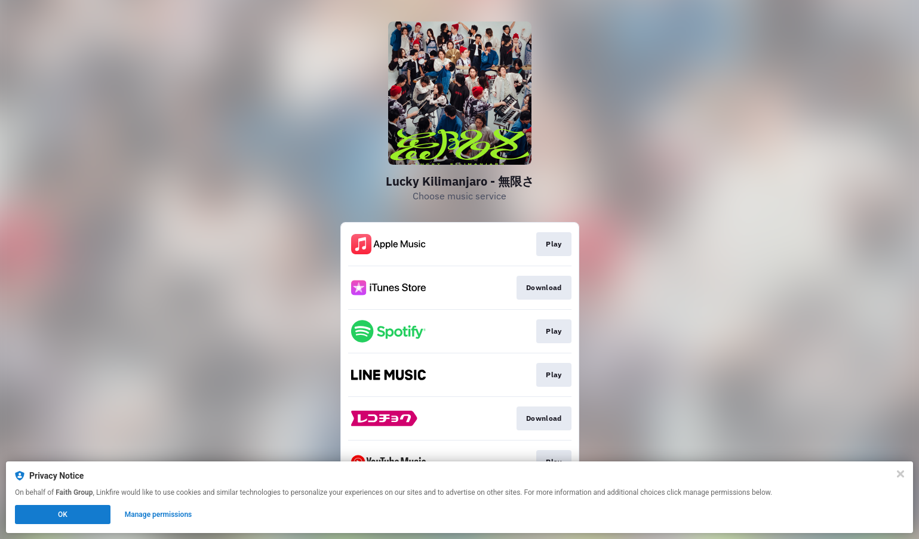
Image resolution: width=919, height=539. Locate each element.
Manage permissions (158, 514)
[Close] (900, 473)
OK (62, 514)
